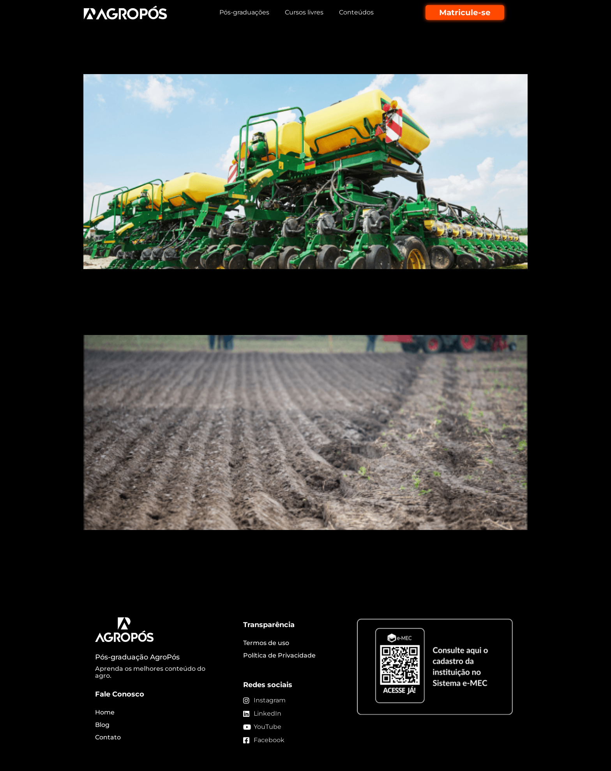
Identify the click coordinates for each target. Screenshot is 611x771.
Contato (108, 737)
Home (105, 712)
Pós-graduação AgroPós (137, 657)
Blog (102, 724)
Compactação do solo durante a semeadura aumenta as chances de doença (298, 313)
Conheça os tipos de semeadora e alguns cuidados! (245, 60)
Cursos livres (304, 12)
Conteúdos (356, 12)
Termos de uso (266, 643)
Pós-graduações (244, 12)
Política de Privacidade (279, 655)
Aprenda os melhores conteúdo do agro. (150, 672)
